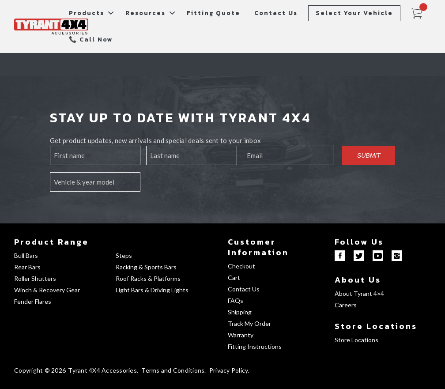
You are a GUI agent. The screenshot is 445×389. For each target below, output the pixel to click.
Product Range (51, 242)
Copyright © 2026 (40, 370)
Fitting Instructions (255, 346)
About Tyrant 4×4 (359, 293)
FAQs (235, 300)
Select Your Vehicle (354, 13)
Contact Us (276, 13)
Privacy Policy (228, 370)
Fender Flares (32, 301)
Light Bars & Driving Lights (152, 290)
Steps (124, 255)
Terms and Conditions (172, 370)
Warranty (240, 335)
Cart (234, 277)
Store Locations (376, 326)
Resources (145, 13)
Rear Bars (27, 267)
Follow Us (359, 242)
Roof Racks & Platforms (148, 278)
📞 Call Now (91, 39)
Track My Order (249, 323)
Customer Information (258, 247)
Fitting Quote (213, 13)
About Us (358, 280)
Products (86, 13)
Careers (346, 305)
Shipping (240, 312)
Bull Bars (26, 255)
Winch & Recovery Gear (47, 290)
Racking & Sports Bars (146, 267)
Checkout (241, 266)
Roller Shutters (35, 278)
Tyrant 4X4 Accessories (102, 370)
